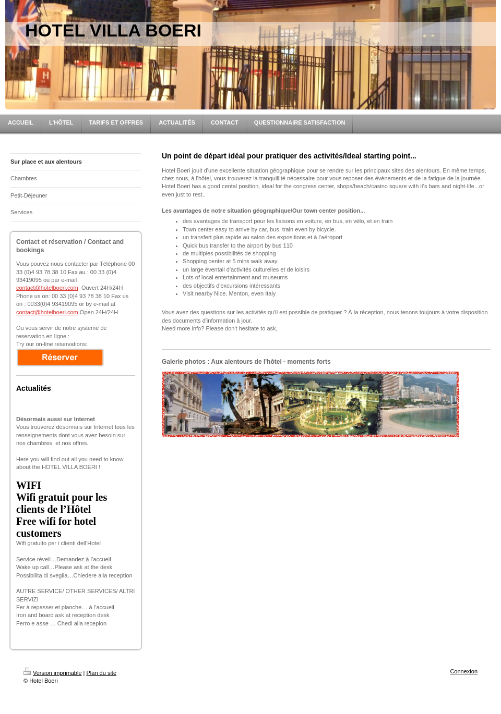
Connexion (464, 671)
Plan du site (101, 673)
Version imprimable (52, 673)
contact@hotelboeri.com (47, 288)
